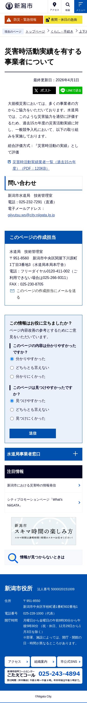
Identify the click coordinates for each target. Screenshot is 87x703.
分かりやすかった (30, 359)
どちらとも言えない (32, 368)
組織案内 (40, 661)
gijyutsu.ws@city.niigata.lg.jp (31, 215)
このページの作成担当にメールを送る (46, 294)
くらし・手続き (62, 31)
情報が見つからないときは (42, 557)
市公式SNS (69, 661)
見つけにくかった (30, 418)
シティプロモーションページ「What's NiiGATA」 (34, 502)
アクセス (14, 661)
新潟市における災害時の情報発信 (31, 485)
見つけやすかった (30, 401)
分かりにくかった (30, 376)
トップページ (35, 31)
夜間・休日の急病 (64, 19)
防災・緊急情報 (25, 19)
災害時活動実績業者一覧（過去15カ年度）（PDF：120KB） (44, 165)
